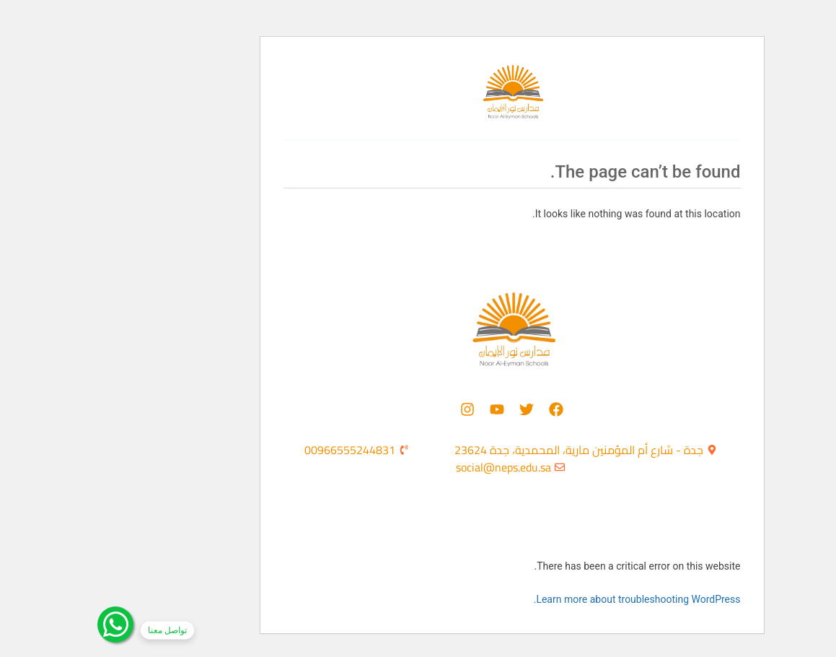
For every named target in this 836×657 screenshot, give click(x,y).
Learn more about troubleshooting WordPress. (543, 599)
